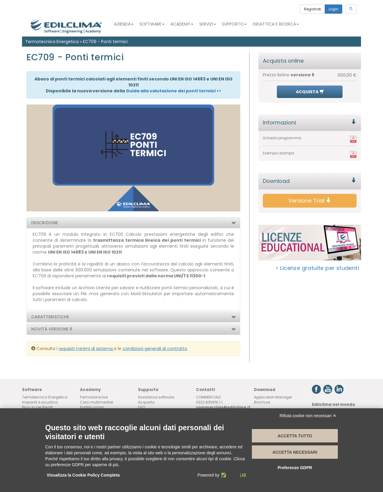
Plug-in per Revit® (37, 407)
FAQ (141, 407)
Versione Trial (309, 200)
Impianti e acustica (40, 402)
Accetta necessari (294, 452)
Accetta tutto (295, 436)
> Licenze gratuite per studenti (317, 268)
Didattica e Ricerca (276, 24)
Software (151, 24)
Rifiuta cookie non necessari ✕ (308, 415)
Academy (181, 24)
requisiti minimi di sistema (86, 349)
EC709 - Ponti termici (105, 42)
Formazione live (94, 397)
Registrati (312, 9)
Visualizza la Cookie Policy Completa (83, 475)
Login (333, 9)
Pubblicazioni (92, 407)
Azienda (124, 24)
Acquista (146, 402)
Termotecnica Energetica (52, 42)
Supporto (234, 24)
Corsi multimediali (96, 402)
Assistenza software (156, 397)
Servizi (207, 24)
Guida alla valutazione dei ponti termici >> (173, 91)
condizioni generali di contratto (155, 349)
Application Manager (273, 397)
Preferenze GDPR (294, 467)
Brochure (262, 402)
